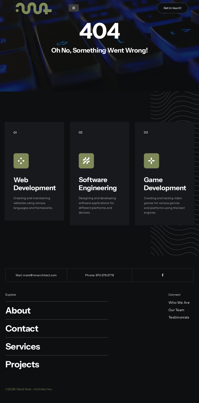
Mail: (19, 275)
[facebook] (162, 275)
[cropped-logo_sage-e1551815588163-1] (32, 2)
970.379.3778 (105, 275)
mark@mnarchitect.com (40, 275)
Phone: (90, 275)
